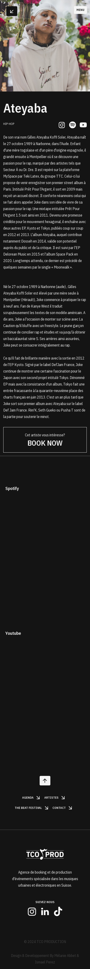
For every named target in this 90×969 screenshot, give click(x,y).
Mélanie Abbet (65, 955)
